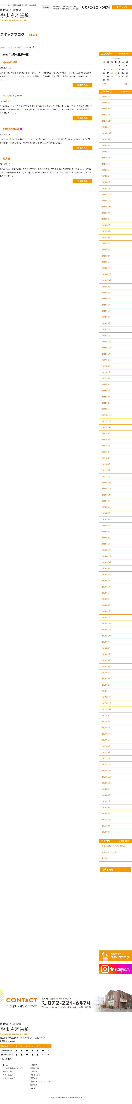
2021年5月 (106, 458)
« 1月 (104, 84)
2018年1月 (106, 691)
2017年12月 (107, 697)
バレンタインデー (12, 95)
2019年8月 (106, 574)
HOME (2, 47)
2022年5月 (106, 385)
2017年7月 (106, 728)
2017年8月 (106, 722)
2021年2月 (106, 476)
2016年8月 (106, 795)
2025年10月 (107, 133)
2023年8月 (106, 293)
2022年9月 (106, 360)
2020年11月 (107, 489)
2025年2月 (106, 182)
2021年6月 (106, 452)
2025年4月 (106, 170)
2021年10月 (107, 427)
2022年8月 (106, 366)
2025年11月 (107, 127)
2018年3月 (106, 679)
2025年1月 (106, 188)
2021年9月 (106, 433)
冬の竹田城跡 (10, 62)
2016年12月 (107, 771)
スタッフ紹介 (124, 18)
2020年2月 (106, 538)
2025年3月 (106, 176)
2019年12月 (107, 550)
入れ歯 (115, 941)
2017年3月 (106, 752)
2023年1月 (106, 335)
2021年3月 (106, 470)
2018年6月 (106, 660)
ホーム (66, 18)
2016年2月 (106, 832)
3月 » (126, 84)
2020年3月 (106, 532)
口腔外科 (115, 932)
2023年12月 (107, 268)
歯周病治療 (115, 886)
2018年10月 (107, 636)
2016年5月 (106, 814)
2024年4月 (106, 243)
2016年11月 (107, 777)
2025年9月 (106, 139)
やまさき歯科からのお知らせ (114, 846)
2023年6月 (106, 305)
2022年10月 (107, 354)
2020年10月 (107, 495)
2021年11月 (107, 421)
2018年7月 (106, 654)
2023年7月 (106, 299)
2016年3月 (106, 826)
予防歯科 (115, 876)
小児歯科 (115, 895)
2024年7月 (106, 225)
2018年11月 (107, 630)
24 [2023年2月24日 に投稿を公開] (119, 76)
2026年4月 (106, 96)
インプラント (115, 904)
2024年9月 (106, 213)
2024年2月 (106, 256)
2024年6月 (106, 231)
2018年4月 (106, 673)
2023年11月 (107, 274)
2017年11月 (107, 703)
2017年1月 (106, 764)
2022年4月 (106, 391)
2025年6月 (106, 158)
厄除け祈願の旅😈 (12, 129)
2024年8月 (106, 219)
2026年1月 (106, 115)
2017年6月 (106, 734)
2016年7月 (106, 801)
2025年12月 (107, 121)
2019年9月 (106, 568)
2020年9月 (106, 501)
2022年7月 (106, 372)
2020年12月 (107, 483)
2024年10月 (107, 207)
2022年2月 (106, 403)
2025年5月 (106, 164)
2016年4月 (106, 820)
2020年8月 (106, 507)
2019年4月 (106, 599)
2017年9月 (106, 716)
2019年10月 (107, 562)
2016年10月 (107, 783)
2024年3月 (106, 250)
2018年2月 (106, 685)
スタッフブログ (15, 47)
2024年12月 (107, 194)
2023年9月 (106, 286)
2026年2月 (106, 109)
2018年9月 (106, 642)
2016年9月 (106, 789)
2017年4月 (106, 746)
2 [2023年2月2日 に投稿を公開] (115, 66)
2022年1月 (106, 409)
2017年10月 (107, 709)
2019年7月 (106, 581)
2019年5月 (106, 593)
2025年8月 (106, 145)
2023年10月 (107, 280)
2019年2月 (106, 611)
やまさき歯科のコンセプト (85, 18)
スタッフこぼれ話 (109, 852)
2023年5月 (106, 311)
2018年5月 (106, 666)
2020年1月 (106, 544)
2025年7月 (106, 151)
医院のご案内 (108, 18)
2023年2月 (106, 329)
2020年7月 (106, 513)
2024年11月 (107, 201)
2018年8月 (106, 648)
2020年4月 (106, 525)
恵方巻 (6, 158)
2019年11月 (107, 556)
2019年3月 (106, 605)
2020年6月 (106, 519)
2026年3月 (106, 103)
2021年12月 (107, 415)
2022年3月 (106, 397)
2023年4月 (106, 317)
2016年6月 (106, 807)
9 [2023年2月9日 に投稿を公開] (115, 69)
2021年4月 (106, 464)
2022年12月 (107, 342)
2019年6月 (106, 587)
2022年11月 (107, 348)
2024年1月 (106, 262)
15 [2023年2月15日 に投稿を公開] (112, 73)
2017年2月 (106, 758)
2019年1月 (106, 617)
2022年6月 (106, 378)
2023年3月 (106, 323)
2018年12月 (107, 624)
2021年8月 (106, 440)
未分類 (104, 858)
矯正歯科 (115, 914)
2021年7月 (106, 446)
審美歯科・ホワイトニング (115, 923)
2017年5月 (106, 740)
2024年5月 (106, 237)
